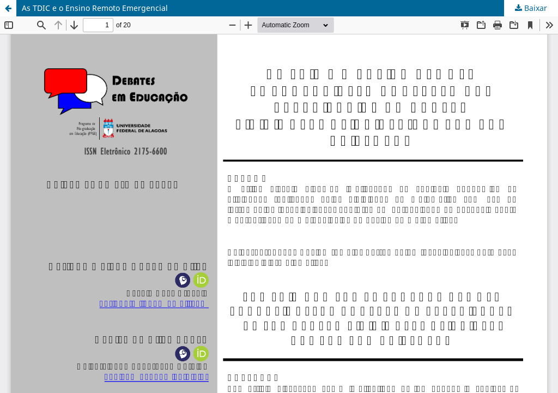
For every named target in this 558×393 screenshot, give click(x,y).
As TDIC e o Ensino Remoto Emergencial (95, 8)
